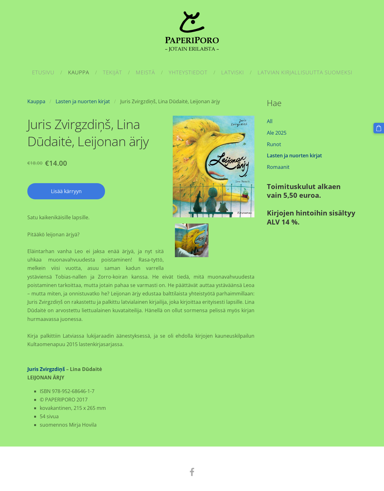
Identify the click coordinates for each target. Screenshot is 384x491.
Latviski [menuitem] (232, 72)
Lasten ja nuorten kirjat (83, 101)
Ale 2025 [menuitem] (276, 132)
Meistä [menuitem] (145, 72)
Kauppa (36, 101)
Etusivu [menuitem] (43, 72)
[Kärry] (378, 128)
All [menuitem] (269, 121)
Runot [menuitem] (274, 144)
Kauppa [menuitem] (78, 72)
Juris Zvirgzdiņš (46, 369)
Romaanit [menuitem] (278, 167)
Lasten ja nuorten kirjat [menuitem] (294, 155)
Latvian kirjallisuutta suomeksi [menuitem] (305, 72)
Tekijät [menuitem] (112, 72)
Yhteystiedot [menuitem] (188, 72)
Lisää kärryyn (66, 191)
